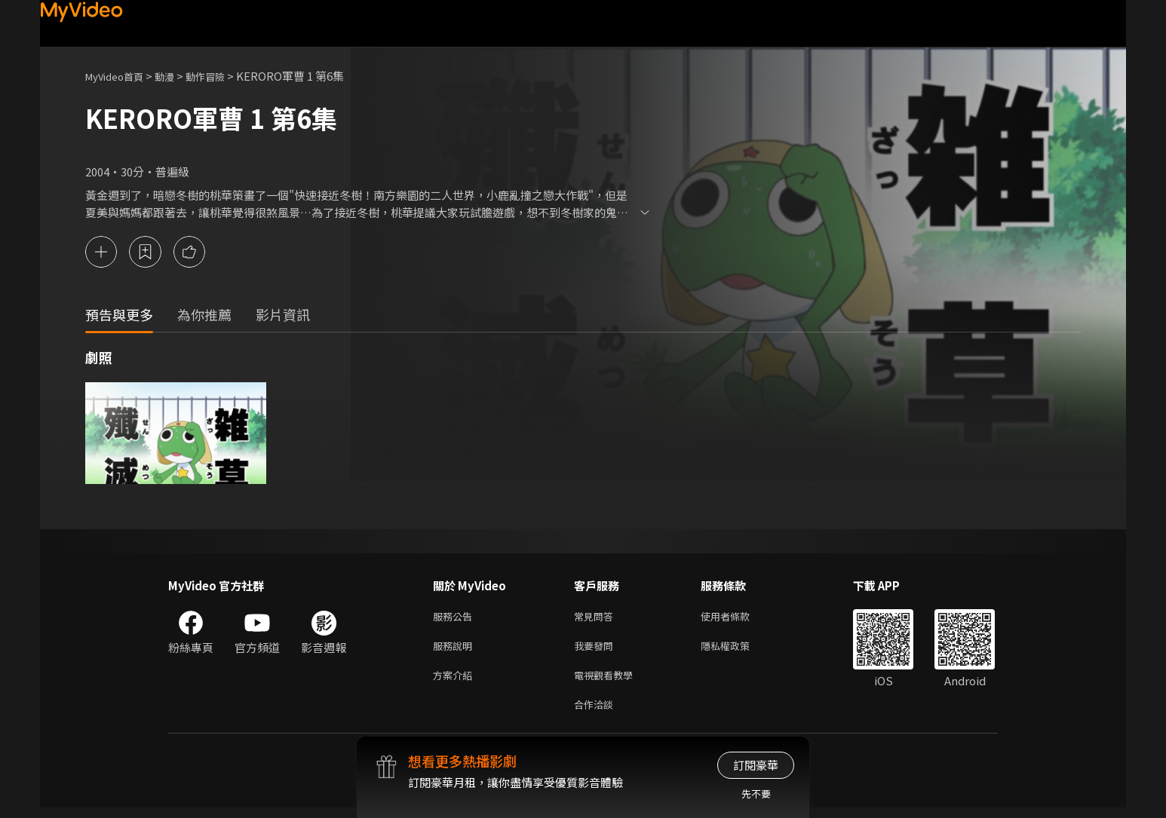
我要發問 (596, 650)
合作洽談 (596, 713)
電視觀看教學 (608, 682)
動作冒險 (221, 76)
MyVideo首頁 (119, 76)
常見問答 (596, 619)
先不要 (756, 793)
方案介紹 (455, 682)
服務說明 (455, 650)
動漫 (176, 76)
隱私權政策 (738, 650)
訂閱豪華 (755, 765)
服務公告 (455, 619)
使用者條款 (738, 619)
